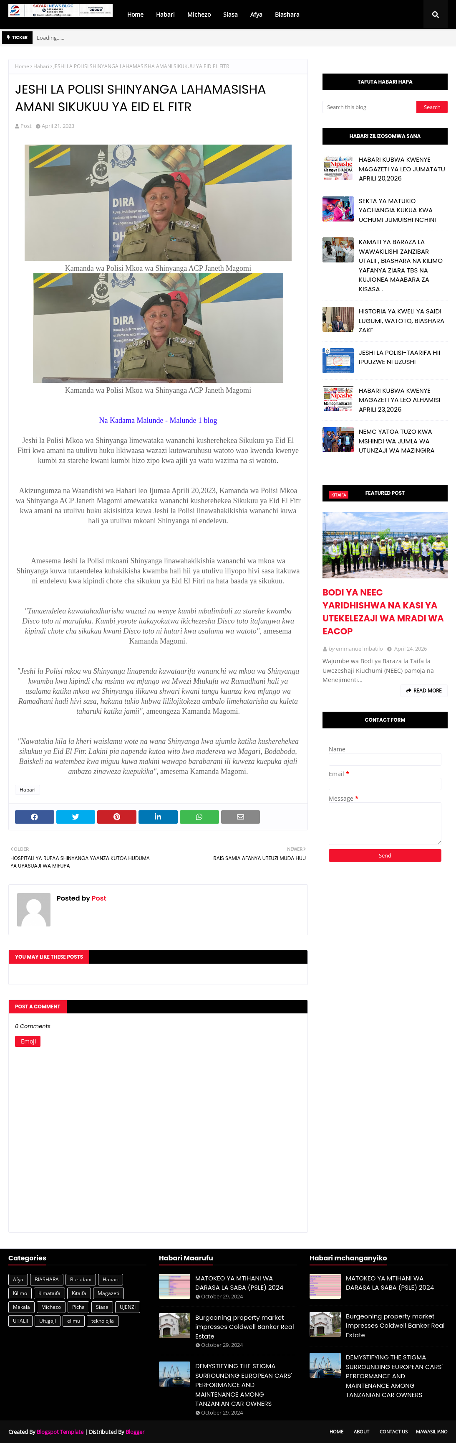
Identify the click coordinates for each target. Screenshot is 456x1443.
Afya (18, 1279)
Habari (41, 66)
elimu (73, 1320)
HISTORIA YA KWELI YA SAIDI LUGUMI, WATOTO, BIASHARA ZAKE (401, 320)
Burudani (80, 1279)
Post (26, 126)
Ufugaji (47, 1320)
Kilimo (20, 1293)
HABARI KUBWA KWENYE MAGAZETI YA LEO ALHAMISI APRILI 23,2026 (399, 400)
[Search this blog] (369, 107)
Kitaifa (79, 1293)
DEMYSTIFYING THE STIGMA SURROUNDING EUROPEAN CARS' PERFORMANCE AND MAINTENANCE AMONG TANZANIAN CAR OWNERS (243, 1385)
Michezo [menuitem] (199, 14)
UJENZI (128, 1307)
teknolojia (102, 1320)
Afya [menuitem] (256, 14)
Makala (21, 1307)
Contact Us (394, 1431)
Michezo (51, 1307)
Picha (78, 1307)
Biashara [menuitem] (287, 14)
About (361, 1431)
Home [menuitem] (135, 14)
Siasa (102, 1307)
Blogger (135, 1431)
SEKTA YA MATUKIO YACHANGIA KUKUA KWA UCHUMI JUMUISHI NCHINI (397, 210)
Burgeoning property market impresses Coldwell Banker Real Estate (244, 1327)
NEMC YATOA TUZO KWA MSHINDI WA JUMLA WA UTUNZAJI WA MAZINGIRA (397, 441)
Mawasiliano (432, 1431)
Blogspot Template (60, 1431)
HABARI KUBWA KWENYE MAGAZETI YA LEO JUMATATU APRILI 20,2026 (402, 169)
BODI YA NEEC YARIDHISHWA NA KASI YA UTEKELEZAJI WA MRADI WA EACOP (383, 611)
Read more (427, 690)
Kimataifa (49, 1293)
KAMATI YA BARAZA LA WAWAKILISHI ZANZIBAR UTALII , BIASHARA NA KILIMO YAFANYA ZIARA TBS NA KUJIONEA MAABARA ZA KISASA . (401, 265)
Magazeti (108, 1293)
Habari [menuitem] (165, 14)
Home (22, 66)
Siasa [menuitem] (230, 14)
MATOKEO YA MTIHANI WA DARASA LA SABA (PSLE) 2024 (239, 1283)
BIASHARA (47, 1279)
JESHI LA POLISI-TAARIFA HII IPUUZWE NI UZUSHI (399, 357)
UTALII (20, 1320)
